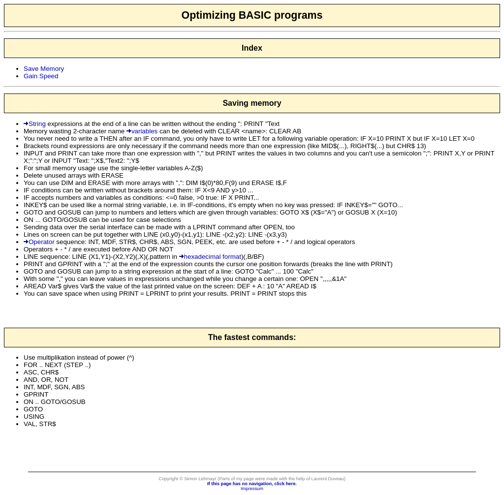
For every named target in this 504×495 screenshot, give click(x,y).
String (35, 123)
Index (252, 48)
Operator (39, 242)
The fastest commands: (252, 337)
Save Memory (44, 68)
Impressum (252, 488)
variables (142, 131)
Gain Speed (41, 76)
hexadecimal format (210, 256)
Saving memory (251, 103)
